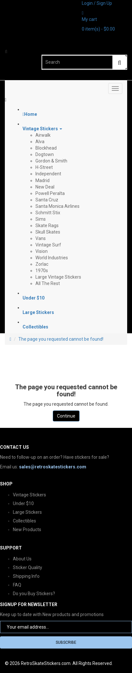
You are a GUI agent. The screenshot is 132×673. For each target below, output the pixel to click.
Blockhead (46, 148)
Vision (41, 251)
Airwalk (43, 135)
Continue (66, 416)
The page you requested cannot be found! (60, 339)
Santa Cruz (46, 199)
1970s (41, 270)
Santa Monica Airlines (57, 206)
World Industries (51, 257)
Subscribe (66, 642)
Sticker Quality (27, 567)
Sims (40, 219)
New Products (27, 529)
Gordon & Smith (51, 160)
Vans (40, 238)
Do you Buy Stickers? (34, 593)
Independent (48, 173)
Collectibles (24, 520)
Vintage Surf (48, 244)
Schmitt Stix (47, 212)
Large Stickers (27, 512)
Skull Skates (47, 232)
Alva (39, 141)
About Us (22, 558)
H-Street (44, 167)
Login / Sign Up (97, 3)
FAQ (17, 584)
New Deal (44, 186)
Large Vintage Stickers (58, 277)
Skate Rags (47, 225)
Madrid (42, 180)
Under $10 (23, 503)
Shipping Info (26, 576)
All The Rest (47, 283)
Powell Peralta (50, 193)
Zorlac (41, 264)
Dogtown (44, 154)
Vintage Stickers (29, 494)
